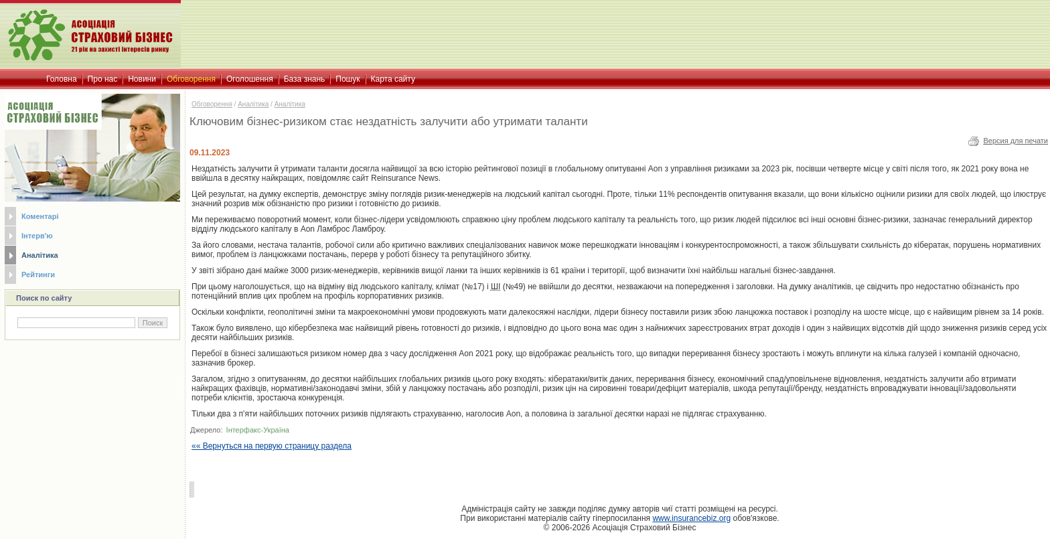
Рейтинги (38, 275)
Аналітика (39, 255)
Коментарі (39, 216)
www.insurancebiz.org (691, 518)
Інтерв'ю (37, 236)
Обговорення (212, 104)
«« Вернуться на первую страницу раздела (272, 446)
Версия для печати (1015, 141)
